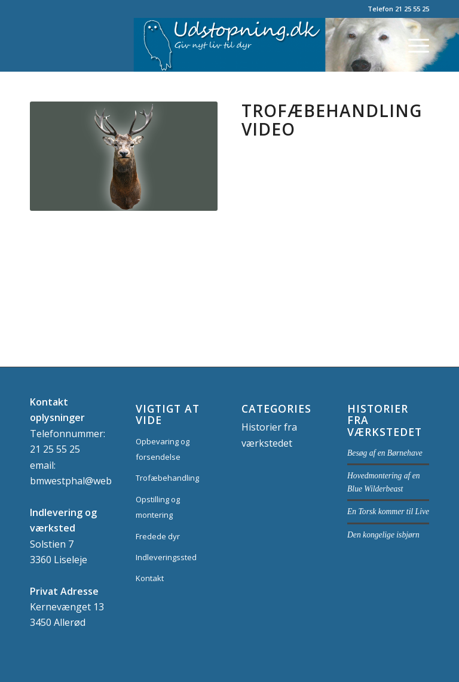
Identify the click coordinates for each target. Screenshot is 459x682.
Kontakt (150, 578)
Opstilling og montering (158, 507)
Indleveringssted (166, 557)
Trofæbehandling (167, 477)
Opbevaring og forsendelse (162, 449)
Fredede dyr (158, 536)
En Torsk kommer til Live (388, 511)
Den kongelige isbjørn (383, 534)
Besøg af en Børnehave (385, 452)
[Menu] (412, 45)
